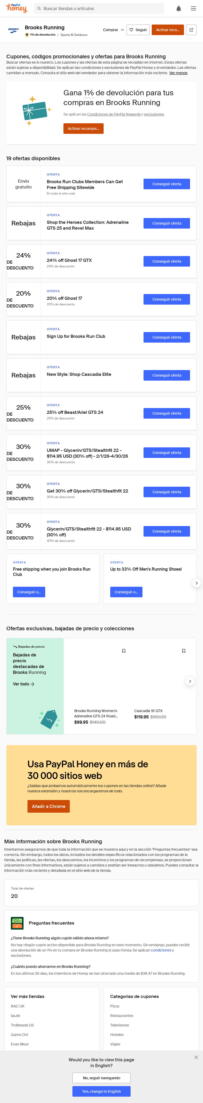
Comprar (113, 29)
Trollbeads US (22, 1025)
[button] (193, 8)
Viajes (115, 1044)
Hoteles (116, 1034)
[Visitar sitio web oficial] (191, 30)
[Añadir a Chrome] (48, 806)
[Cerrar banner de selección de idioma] (196, 1057)
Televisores (119, 1025)
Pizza (114, 1006)
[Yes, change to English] (101, 1091)
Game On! (19, 1034)
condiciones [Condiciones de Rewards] (161, 950)
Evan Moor (20, 1044)
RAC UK (17, 1006)
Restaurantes (121, 1015)
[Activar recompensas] (168, 30)
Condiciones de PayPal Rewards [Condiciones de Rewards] (114, 114)
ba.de (15, 1015)
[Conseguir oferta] (167, 184)
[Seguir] (138, 30)
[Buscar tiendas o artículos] (99, 8)
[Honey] (16, 8)
